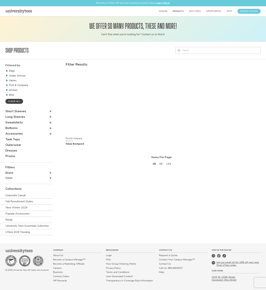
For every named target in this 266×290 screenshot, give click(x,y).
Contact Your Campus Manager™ (177, 259)
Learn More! (163, 3)
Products (178, 11)
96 (161, 164)
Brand (9, 173)
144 (168, 164)
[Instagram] (214, 256)
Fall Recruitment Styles (19, 201)
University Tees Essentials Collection (27, 226)
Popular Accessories (17, 214)
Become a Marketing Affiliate (68, 263)
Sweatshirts (14, 122)
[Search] (218, 50)
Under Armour (16, 76)
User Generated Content (119, 276)
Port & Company (17, 85)
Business (58, 272)
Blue (10, 95)
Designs (163, 11)
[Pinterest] (219, 256)
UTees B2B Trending (17, 232)
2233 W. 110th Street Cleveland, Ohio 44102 (224, 278)
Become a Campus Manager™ (69, 259)
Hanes (11, 80)
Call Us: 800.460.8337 (171, 268)
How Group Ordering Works (121, 263)
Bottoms (11, 128)
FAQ (108, 259)
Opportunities (213, 11)
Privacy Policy (113, 268)
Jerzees (12, 90)
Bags (10, 71)
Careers (57, 268)
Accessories (14, 134)
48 (154, 164)
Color (9, 178)
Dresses (11, 150)
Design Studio (249, 11)
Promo (10, 156)
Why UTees (195, 11)
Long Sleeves (15, 117)
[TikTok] (224, 256)
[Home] (18, 11)
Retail (8, 220)
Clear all (14, 101)
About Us (58, 255)
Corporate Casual (15, 195)
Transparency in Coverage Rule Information (129, 280)
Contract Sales (61, 276)
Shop (229, 11)
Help (161, 272)
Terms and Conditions (117, 272)
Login (109, 255)
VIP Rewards (60, 280)
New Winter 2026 (16, 207)
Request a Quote (168, 255)
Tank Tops (12, 139)
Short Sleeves (15, 111)
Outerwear (13, 145)
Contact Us (165, 263)
